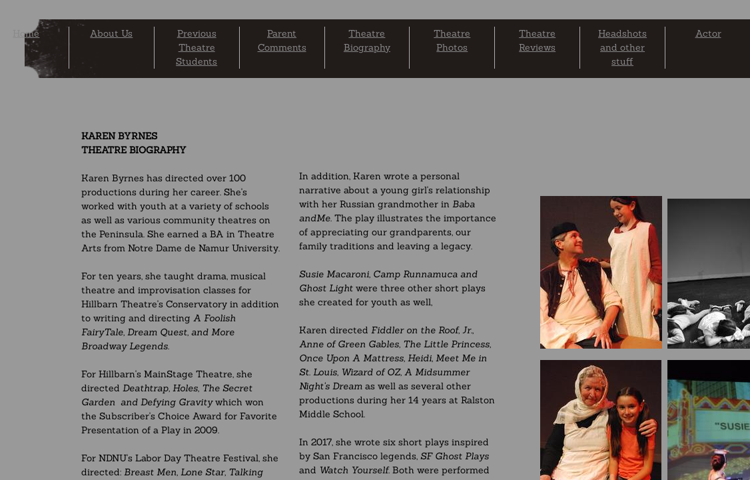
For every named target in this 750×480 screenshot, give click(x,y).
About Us (111, 33)
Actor (708, 33)
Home (26, 33)
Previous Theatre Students (196, 47)
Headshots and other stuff (622, 47)
